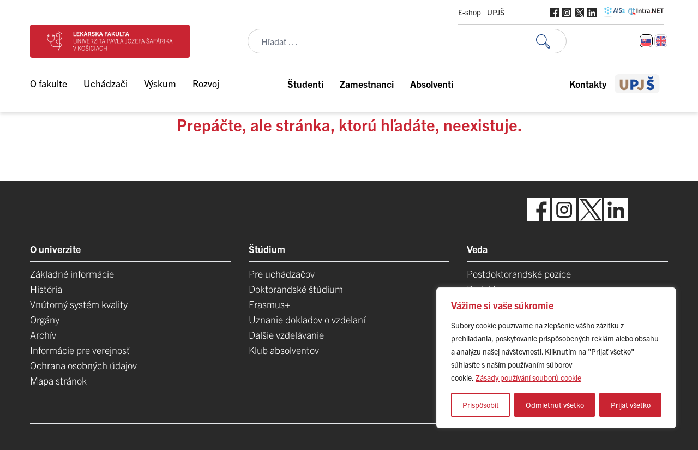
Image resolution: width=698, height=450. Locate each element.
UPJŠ (495, 12)
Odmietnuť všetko (555, 405)
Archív (43, 334)
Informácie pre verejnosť (80, 350)
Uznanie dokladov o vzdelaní (307, 319)
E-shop (470, 12)
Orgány (44, 319)
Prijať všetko (631, 405)
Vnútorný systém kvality (79, 304)
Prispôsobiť (480, 405)
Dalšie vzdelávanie (286, 334)
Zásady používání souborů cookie (528, 377)
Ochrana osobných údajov (83, 365)
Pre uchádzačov (282, 273)
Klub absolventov (284, 350)
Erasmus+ (269, 304)
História (46, 289)
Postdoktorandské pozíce (519, 273)
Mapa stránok (58, 380)
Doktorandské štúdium (296, 289)
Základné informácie (72, 273)
